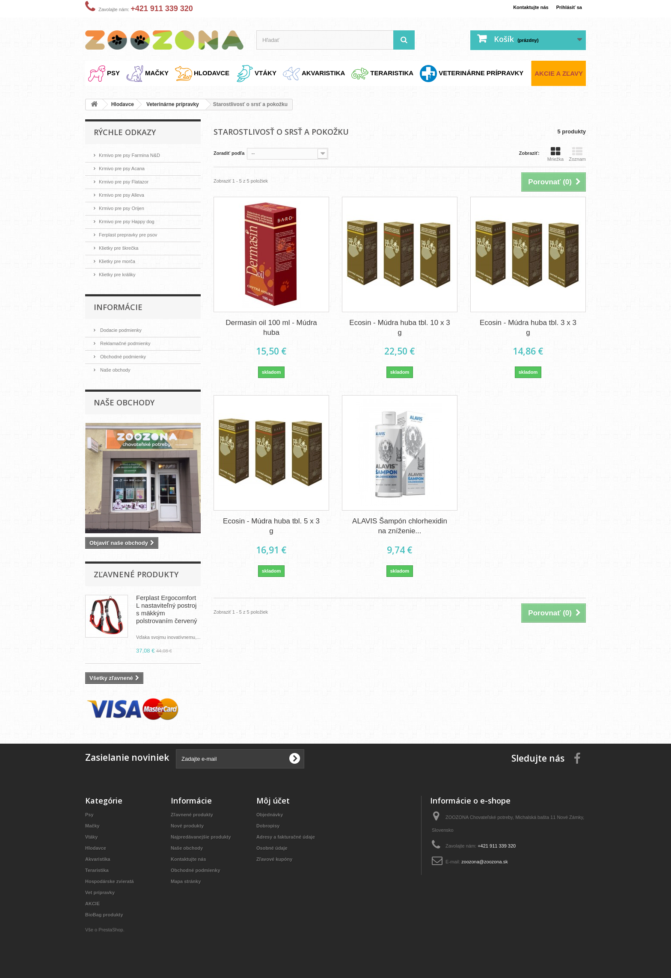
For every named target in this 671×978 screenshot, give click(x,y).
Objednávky (272, 816)
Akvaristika (100, 860)
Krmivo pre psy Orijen (126, 206)
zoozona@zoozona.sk (491, 863)
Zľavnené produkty (136, 568)
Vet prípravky (102, 894)
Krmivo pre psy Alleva (126, 193)
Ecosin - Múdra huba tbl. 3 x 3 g (528, 328)
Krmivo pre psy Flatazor (128, 180)
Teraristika (99, 872)
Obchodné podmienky (127, 351)
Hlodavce (97, 849)
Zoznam (577, 154)
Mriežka (555, 154)
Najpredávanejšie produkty (206, 838)
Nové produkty (190, 827)
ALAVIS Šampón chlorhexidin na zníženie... (399, 526)
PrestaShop (115, 931)
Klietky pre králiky (121, 270)
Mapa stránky (188, 883)
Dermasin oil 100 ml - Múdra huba (271, 328)
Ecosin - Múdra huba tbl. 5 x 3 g (271, 526)
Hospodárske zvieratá (114, 883)
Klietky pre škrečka (122, 245)
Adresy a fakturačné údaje (291, 838)
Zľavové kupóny (277, 860)
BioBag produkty (107, 916)
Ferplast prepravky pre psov (133, 232)
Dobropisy (270, 827)
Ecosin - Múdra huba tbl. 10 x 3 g (399, 328)
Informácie (118, 303)
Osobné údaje (274, 849)
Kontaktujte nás (523, 7)
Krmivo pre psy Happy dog (132, 219)
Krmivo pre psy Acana (126, 168)
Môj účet (273, 802)
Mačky (93, 827)
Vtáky (92, 838)
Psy (90, 816)
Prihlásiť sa (567, 7)
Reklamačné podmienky (129, 338)
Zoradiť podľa (232, 153)
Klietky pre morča (120, 257)
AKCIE (93, 905)
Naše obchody (118, 364)
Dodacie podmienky (124, 325)
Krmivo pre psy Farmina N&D (135, 155)
